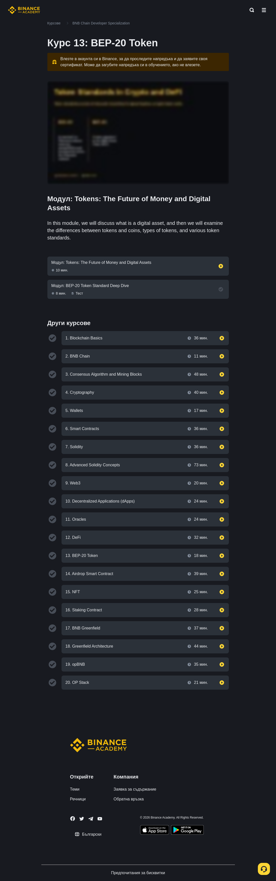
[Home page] (24, 10)
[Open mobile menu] (264, 10)
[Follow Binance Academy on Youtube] (99, 818)
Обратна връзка (129, 799)
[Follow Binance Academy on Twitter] (81, 819)
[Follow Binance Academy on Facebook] (72, 818)
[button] (264, 10)
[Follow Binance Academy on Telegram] (90, 819)
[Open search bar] (250, 10)
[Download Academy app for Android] (187, 830)
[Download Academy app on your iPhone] (154, 830)
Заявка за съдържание (135, 789)
